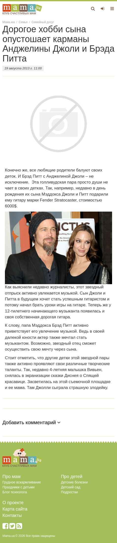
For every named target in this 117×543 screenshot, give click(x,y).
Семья (23, 22)
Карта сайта (14, 509)
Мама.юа (8, 22)
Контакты (12, 515)
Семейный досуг (42, 22)
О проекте (13, 502)
